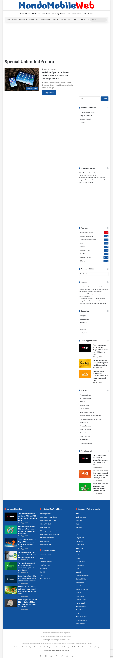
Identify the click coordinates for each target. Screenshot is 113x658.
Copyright (47, 640)
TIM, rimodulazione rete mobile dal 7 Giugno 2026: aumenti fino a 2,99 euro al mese (100, 349)
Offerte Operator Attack (48, 520)
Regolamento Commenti (55, 647)
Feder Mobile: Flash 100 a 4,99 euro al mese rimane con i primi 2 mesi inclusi (27, 578)
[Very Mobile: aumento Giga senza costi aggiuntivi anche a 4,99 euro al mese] (85, 487)
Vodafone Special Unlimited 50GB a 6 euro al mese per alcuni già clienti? (55, 75)
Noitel (78, 555)
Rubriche (43, 647)
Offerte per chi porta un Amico (50, 531)
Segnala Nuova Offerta (87, 112)
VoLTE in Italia (84, 409)
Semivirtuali (45, 19)
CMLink (78, 593)
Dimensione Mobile (82, 575)
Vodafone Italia (81, 517)
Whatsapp (83, 329)
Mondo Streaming (86, 443)
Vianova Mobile (81, 599)
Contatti (82, 122)
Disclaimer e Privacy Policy (90, 647)
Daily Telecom (80, 596)
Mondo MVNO (85, 436)
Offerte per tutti (45, 514)
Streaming (55, 14)
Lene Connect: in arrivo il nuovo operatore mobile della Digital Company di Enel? (100, 375)
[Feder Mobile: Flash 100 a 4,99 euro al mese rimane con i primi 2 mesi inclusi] (11, 579)
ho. (77, 534)
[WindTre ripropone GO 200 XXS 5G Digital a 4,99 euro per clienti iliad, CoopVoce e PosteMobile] (11, 603)
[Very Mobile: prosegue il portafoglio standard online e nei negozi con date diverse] (11, 566)
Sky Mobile (79, 541)
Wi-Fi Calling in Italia (87, 412)
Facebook (83, 322)
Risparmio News (85, 395)
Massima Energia (82, 589)
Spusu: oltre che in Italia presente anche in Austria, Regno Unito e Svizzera (27, 555)
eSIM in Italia (84, 405)
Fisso (48, 14)
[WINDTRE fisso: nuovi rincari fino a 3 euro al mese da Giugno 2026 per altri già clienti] (85, 474)
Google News (84, 319)
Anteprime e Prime (86, 232)
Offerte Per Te (45, 527)
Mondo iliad (84, 433)
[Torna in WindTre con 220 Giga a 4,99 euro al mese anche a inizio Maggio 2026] (11, 542)
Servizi (62, 14)
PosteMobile (80, 544)
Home (22, 14)
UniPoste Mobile (81, 620)
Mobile (27, 14)
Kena (77, 531)
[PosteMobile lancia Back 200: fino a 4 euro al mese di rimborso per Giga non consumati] (11, 529)
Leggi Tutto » (49, 92)
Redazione (17, 647)
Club (84, 14)
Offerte (34, 14)
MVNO (55, 19)
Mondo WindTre (85, 429)
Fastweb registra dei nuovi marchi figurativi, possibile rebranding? (100, 363)
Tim (8, 19)
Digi (77, 569)
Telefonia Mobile (85, 257)
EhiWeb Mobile (81, 606)
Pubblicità (65, 650)
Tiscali (78, 551)
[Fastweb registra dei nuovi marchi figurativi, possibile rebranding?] (85, 363)
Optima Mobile (81, 579)
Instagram (83, 333)
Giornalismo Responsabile (52, 650)
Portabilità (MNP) (86, 398)
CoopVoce (79, 548)
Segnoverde (80, 582)
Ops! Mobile (80, 610)
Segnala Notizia (34, 647)
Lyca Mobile (80, 565)
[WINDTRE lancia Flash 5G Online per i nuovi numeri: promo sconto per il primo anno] (11, 590)
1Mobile (78, 572)
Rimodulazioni (76, 14)
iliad (37, 19)
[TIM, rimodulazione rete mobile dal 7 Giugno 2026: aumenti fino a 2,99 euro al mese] (85, 348)
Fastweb (79, 527)
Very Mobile (80, 538)
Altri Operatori (80, 624)
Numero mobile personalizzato (90, 415)
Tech (68, 14)
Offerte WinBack (45, 524)
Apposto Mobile (81, 617)
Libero (45, 69)
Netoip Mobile (80, 603)
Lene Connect (80, 586)
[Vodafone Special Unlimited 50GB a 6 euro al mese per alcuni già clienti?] (22, 79)
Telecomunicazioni (86, 236)
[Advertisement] (56, 39)
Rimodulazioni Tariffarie (88, 240)
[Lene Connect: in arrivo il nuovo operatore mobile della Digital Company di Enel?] (85, 374)
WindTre (31, 19)
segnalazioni (87, 296)
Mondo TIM (84, 422)
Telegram (83, 315)
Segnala (90, 14)
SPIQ (77, 613)
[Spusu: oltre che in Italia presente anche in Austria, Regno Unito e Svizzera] (11, 555)
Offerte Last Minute (46, 544)
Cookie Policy (76, 647)
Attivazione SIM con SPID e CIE (90, 419)
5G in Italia (83, 402)
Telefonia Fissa (85, 250)
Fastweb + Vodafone (18, 19)
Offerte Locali (44, 541)
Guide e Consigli (85, 119)
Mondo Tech (84, 440)
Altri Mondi (83, 254)
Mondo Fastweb (85, 426)
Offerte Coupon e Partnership (50, 534)
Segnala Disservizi (86, 116)
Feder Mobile (80, 562)
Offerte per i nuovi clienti (48, 517)
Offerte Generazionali (47, 538)
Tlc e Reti (41, 14)
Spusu (78, 558)
